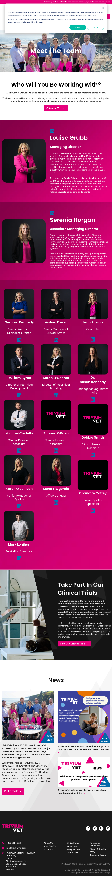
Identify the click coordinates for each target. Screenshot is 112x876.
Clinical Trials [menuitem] (73, 828)
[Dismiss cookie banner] (103, 8)
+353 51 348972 (14, 828)
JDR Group (104, 858)
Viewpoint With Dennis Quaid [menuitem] (74, 836)
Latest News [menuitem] (72, 832)
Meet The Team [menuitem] (51, 832)
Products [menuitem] (48, 835)
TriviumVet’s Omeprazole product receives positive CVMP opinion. (82, 777)
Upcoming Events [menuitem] (97, 840)
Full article (12, 777)
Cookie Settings (9, 873)
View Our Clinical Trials (74, 629)
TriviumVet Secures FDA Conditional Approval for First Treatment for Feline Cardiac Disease (83, 735)
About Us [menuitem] (48, 828)
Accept (77, 27)
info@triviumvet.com (16, 833)
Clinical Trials (55, 94)
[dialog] (56, 18)
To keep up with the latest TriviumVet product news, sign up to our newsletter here (77, 2)
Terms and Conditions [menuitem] (94, 830)
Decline (95, 27)
